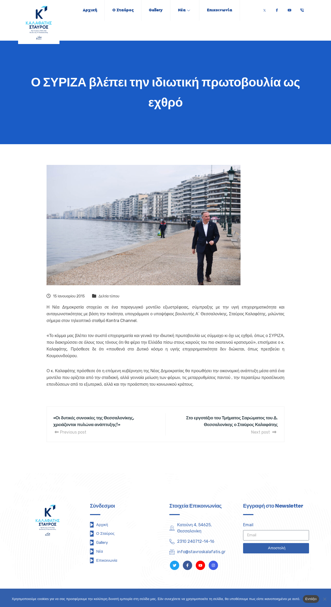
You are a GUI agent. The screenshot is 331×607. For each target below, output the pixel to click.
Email (248, 524)
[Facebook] (276, 9)
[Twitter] (264, 9)
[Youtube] (289, 9)
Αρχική (88, 10)
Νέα (184, 10)
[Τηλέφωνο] (302, 9)
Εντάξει (311, 599)
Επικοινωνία (220, 10)
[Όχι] (324, 599)
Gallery (156, 10)
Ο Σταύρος (122, 10)
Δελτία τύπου (109, 296)
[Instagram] (213, 565)
